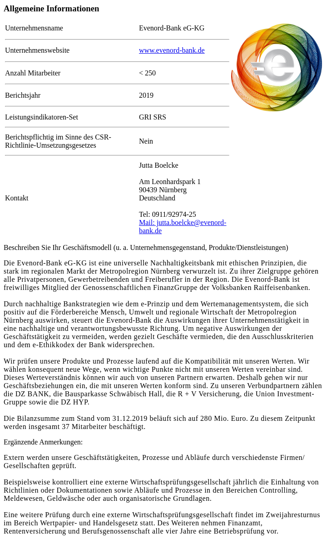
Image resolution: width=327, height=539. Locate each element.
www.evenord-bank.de (172, 50)
